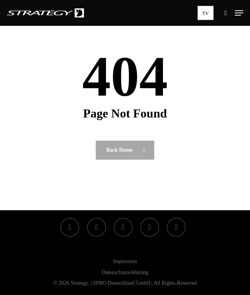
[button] (239, 13)
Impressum (125, 261)
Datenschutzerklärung (125, 272)
